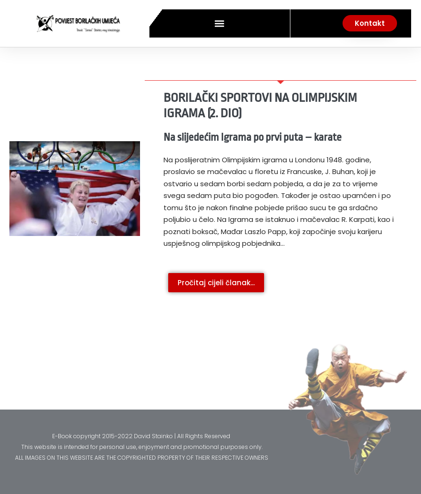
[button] (219, 23)
